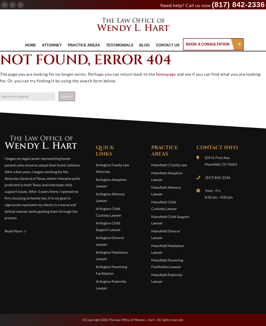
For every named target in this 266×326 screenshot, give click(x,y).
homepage (166, 74)
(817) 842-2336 (238, 4)
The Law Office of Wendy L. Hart (133, 25)
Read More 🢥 (15, 231)
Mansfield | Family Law (169, 165)
